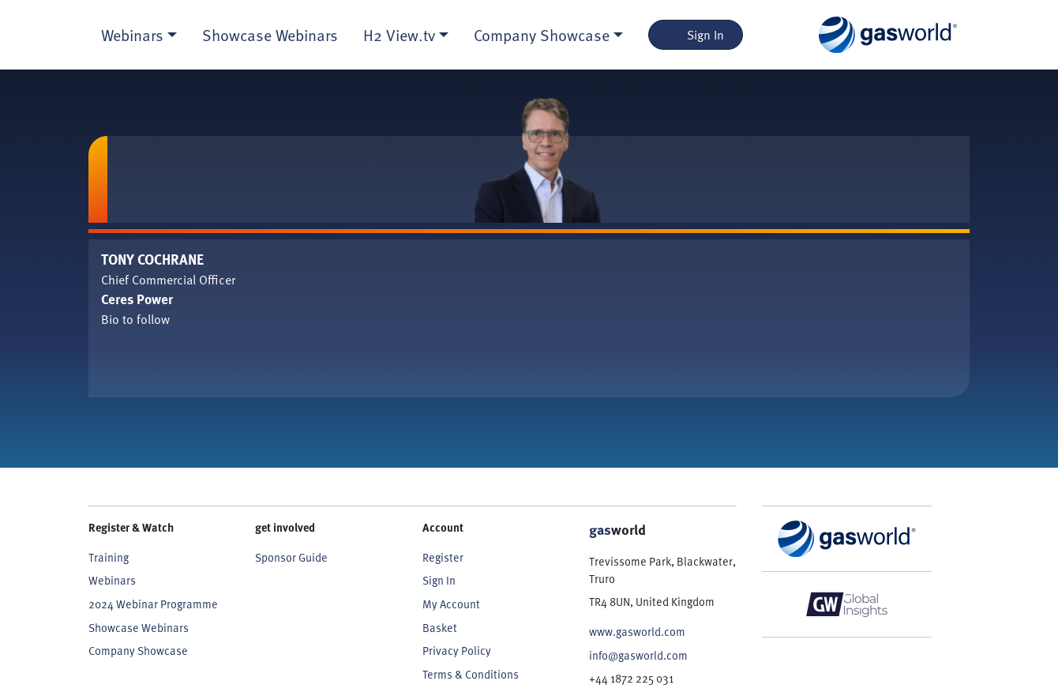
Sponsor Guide (291, 557)
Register (442, 557)
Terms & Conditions (470, 674)
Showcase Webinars (270, 35)
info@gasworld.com (638, 655)
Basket (439, 627)
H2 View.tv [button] (399, 35)
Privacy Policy (456, 650)
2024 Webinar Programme (153, 604)
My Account (451, 604)
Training (108, 557)
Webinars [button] (132, 35)
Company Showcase (138, 650)
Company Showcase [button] (542, 35)
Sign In (696, 34)
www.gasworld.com (637, 631)
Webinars (112, 580)
